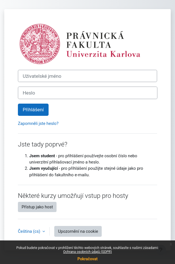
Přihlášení (33, 109)
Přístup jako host (37, 206)
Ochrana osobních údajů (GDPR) (87, 252)
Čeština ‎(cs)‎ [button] (29, 231)
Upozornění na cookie (78, 231)
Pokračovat (87, 259)
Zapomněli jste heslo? (38, 123)
